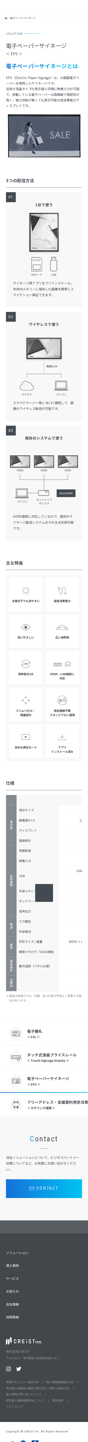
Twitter (18, 1368)
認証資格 (57, 1400)
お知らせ (12, 1291)
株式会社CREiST (19, 6)
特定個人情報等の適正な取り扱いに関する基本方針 (38, 1388)
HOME (6, 19)
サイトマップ (14, 1407)
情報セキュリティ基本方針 (22, 1382)
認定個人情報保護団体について (25, 1400)
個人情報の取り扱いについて (24, 1394)
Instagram (8, 1368)
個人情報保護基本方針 (60, 1382)
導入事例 (12, 1265)
